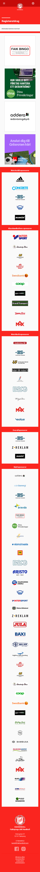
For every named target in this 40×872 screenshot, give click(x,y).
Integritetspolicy (20, 862)
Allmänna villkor (20, 857)
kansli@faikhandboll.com (20, 843)
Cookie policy (20, 861)
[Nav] (4, 3)
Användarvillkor (20, 859)
